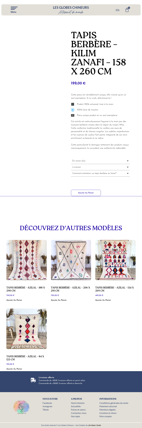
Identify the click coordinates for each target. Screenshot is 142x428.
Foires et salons (78, 409)
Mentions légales (107, 409)
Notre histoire (77, 403)
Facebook (47, 403)
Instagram (47, 406)
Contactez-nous (78, 413)
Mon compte (105, 416)
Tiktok (46, 409)
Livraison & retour (108, 413)
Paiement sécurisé (108, 406)
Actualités (76, 406)
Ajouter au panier (86, 193)
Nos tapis (75, 416)
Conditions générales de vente (113, 403)
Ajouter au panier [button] (14, 300)
